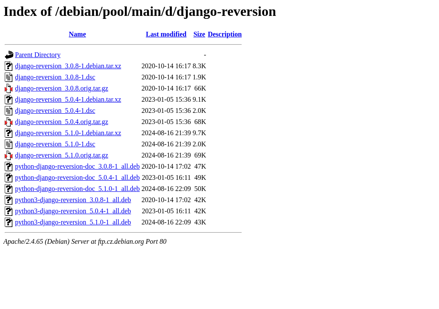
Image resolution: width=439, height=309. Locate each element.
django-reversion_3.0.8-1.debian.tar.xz (68, 66)
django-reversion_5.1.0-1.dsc (55, 144)
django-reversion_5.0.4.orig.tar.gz (61, 121)
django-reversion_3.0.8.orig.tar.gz (61, 88)
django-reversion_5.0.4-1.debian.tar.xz (68, 99)
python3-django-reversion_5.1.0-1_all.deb (73, 222)
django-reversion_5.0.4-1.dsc (55, 110)
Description (225, 34)
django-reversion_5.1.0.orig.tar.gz (61, 155)
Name (77, 34)
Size (199, 34)
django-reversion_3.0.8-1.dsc (55, 77)
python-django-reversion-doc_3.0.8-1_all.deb (77, 166)
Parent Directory (37, 54)
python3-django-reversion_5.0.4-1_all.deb (73, 211)
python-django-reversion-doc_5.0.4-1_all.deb (77, 177)
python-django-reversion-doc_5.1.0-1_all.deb (77, 188)
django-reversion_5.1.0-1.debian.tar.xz (68, 132)
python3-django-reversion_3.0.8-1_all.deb (73, 199)
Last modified (166, 34)
